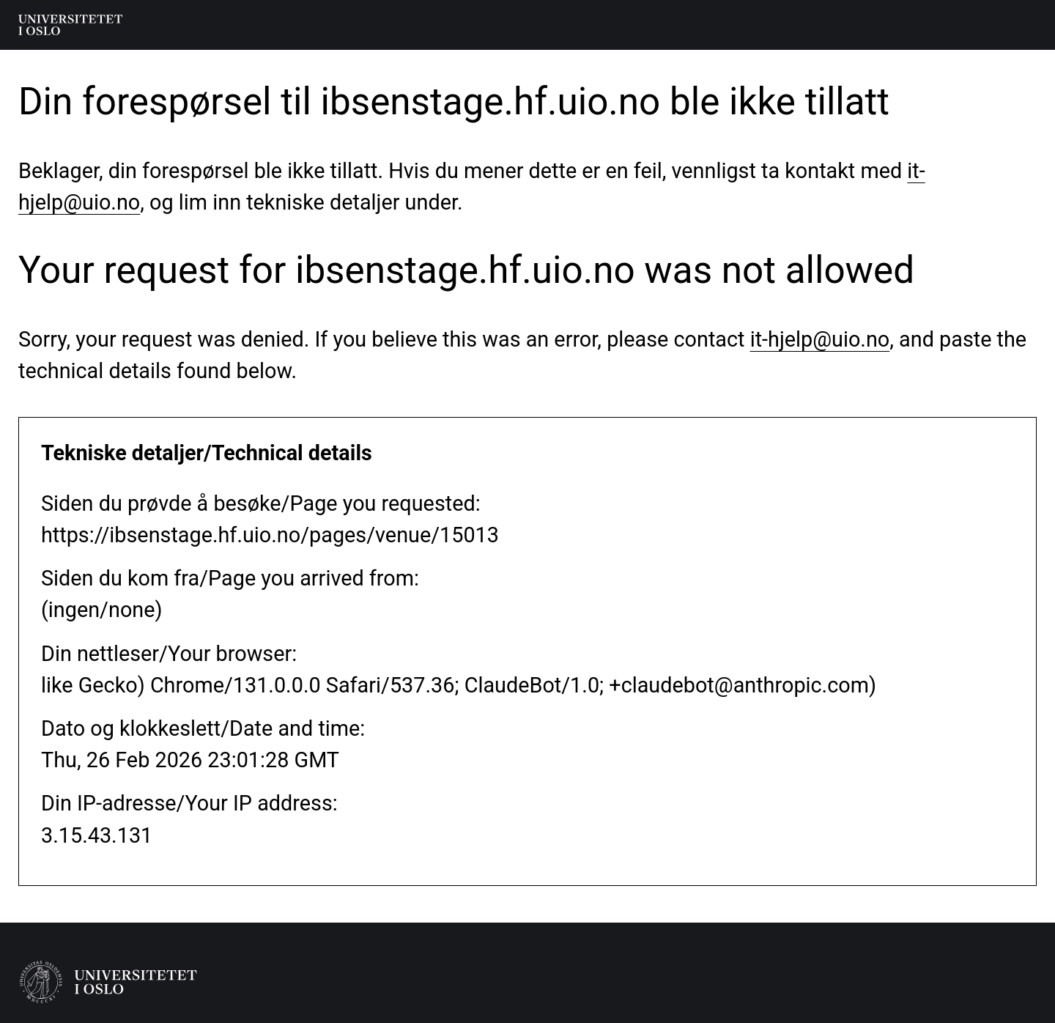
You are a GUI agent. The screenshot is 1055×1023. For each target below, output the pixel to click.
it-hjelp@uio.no (820, 339)
